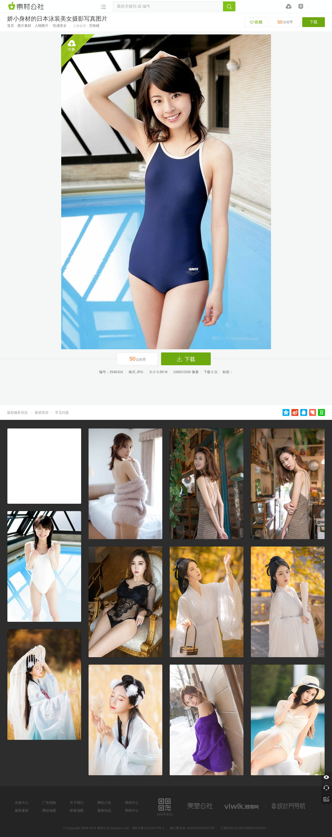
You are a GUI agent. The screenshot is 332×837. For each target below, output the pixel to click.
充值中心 (22, 803)
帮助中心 (132, 810)
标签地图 (77, 810)
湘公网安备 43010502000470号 (192, 828)
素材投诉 (41, 412)
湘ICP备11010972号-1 (148, 828)
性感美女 (60, 26)
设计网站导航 (289, 806)
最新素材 (22, 810)
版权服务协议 (17, 412)
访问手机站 (165, 806)
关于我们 (77, 803)
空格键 (94, 26)
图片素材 (24, 26)
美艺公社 (199, 806)
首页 (10, 26)
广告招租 (49, 803)
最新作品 (104, 810)
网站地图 (49, 810)
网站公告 (104, 803)
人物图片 (41, 26)
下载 (313, 22)
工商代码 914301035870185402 (243, 828)
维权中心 (132, 803)
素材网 (26, 6)
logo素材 (242, 806)
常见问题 (62, 412)
